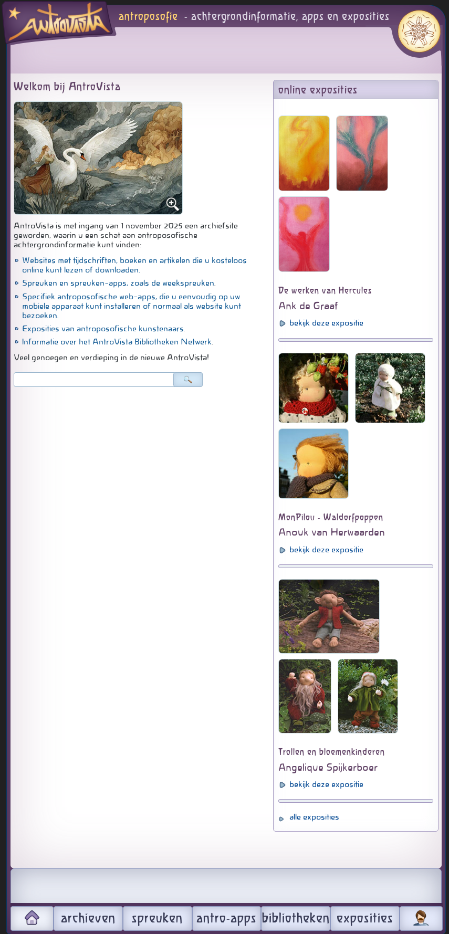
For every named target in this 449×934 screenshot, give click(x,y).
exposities (365, 918)
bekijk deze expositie (326, 323)
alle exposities (314, 817)
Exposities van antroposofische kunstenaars (103, 328)
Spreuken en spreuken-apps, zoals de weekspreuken (118, 283)
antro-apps (226, 918)
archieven (88, 918)
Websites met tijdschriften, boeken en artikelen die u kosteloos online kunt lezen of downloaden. (134, 265)
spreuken (157, 918)
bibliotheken (296, 918)
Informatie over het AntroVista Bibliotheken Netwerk (117, 342)
